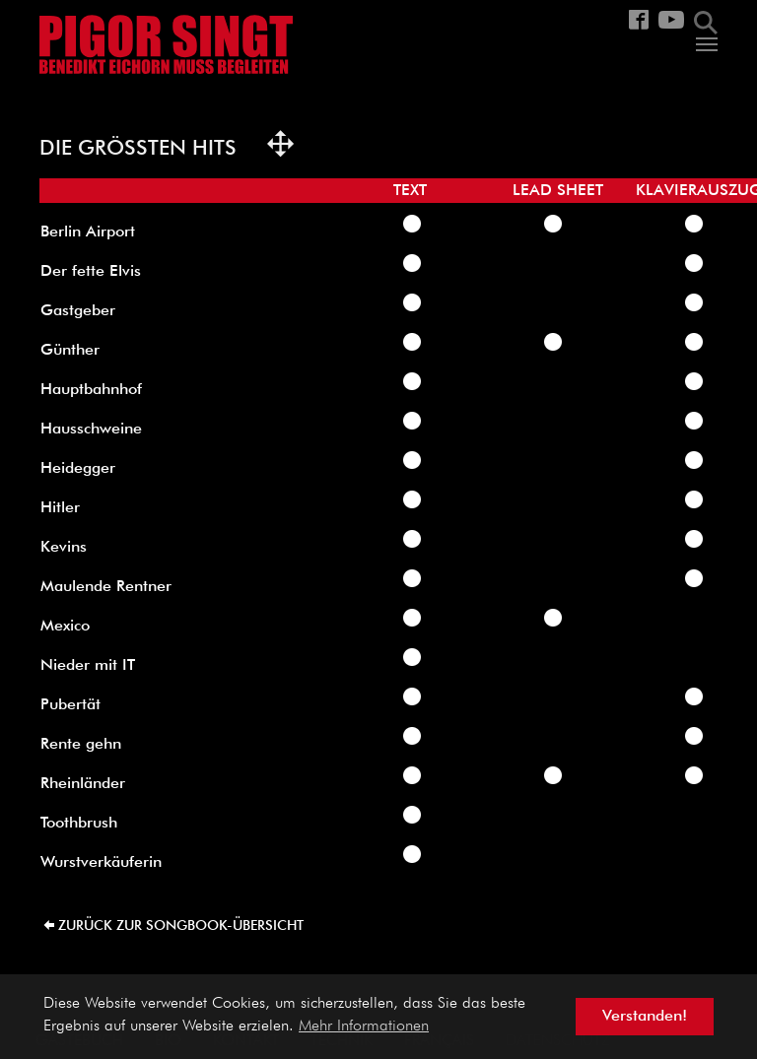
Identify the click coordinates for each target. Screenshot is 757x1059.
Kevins (63, 548)
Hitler (60, 508)
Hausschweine (91, 429)
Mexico (65, 626)
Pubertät (70, 705)
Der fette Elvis (90, 272)
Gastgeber (77, 311)
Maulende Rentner (106, 587)
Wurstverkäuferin (101, 863)
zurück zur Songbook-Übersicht (181, 926)
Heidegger (77, 469)
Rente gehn (80, 745)
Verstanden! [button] (644, 1017)
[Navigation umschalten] (707, 44)
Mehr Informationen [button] (364, 1026)
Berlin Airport (87, 232)
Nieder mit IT (87, 666)
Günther (70, 351)
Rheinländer (82, 784)
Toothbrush (78, 823)
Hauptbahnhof (91, 390)
